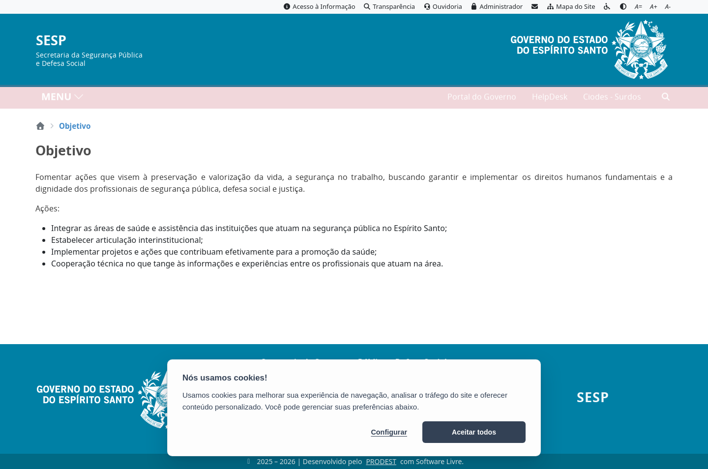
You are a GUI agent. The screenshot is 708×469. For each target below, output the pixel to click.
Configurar (389, 432)
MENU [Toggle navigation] (62, 98)
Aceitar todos (474, 432)
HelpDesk (549, 98)
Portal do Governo (481, 98)
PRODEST (381, 461)
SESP (51, 40)
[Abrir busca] (666, 99)
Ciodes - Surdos (612, 98)
